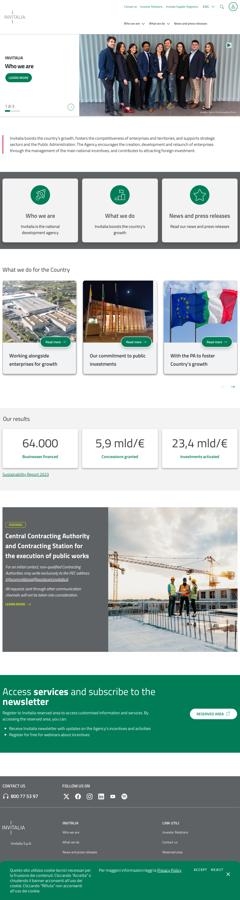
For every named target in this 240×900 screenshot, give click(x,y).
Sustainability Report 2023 (25, 474)
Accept (200, 869)
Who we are (40, 215)
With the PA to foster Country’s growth (192, 360)
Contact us (130, 6)
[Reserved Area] (233, 6)
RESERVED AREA (213, 714)
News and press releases (199, 215)
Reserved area (172, 852)
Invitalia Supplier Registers (182, 6)
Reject (217, 869)
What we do (120, 215)
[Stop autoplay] (229, 45)
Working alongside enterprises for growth (33, 360)
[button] (208, 6)
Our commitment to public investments (118, 360)
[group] (39, 328)
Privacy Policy (169, 870)
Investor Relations (151, 6)
